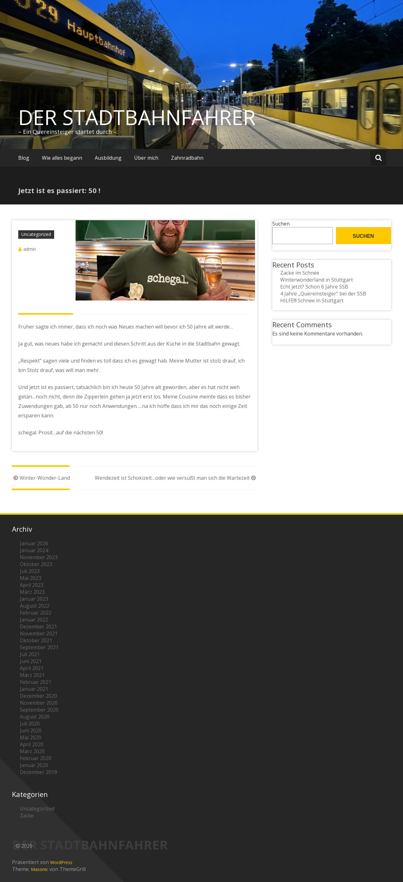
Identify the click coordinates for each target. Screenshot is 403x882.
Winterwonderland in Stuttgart (316, 279)
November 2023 (39, 557)
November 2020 (39, 702)
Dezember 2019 (38, 772)
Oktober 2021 (36, 640)
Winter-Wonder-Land (41, 477)
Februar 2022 (35, 612)
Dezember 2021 (38, 626)
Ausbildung (108, 157)
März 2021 (32, 675)
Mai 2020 (30, 737)
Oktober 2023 (36, 564)
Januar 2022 (34, 619)
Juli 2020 (30, 723)
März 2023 (32, 591)
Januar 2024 (34, 550)
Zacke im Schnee (299, 272)
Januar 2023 (34, 598)
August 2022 (34, 605)
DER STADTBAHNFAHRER (137, 117)
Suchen (281, 223)
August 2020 (34, 716)
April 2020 (31, 744)
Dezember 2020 (38, 695)
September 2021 (39, 647)
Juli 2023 (30, 571)
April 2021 (31, 668)
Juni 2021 (31, 661)
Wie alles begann (62, 157)
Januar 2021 (34, 688)
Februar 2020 (35, 758)
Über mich (146, 157)
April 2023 (31, 584)
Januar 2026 (34, 543)
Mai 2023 (30, 578)
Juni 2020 (31, 730)
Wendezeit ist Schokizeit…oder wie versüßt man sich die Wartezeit (176, 477)
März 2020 (32, 751)
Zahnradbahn (187, 157)
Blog (23, 157)
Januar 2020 (34, 765)
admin (29, 249)
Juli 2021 (30, 654)
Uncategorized (36, 234)
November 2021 (39, 633)
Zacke (27, 815)
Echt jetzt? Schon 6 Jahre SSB (314, 286)
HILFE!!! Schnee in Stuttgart (311, 300)
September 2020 (39, 709)
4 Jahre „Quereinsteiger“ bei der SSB (323, 293)
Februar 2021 (35, 682)
